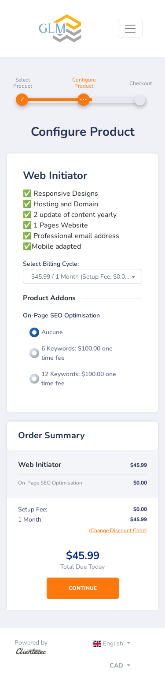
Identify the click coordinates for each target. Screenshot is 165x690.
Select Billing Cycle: (51, 264)
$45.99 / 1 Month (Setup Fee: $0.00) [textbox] (80, 276)
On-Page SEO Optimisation (61, 315)
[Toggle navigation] (130, 28)
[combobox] (82, 276)
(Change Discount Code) (118, 530)
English (109, 643)
